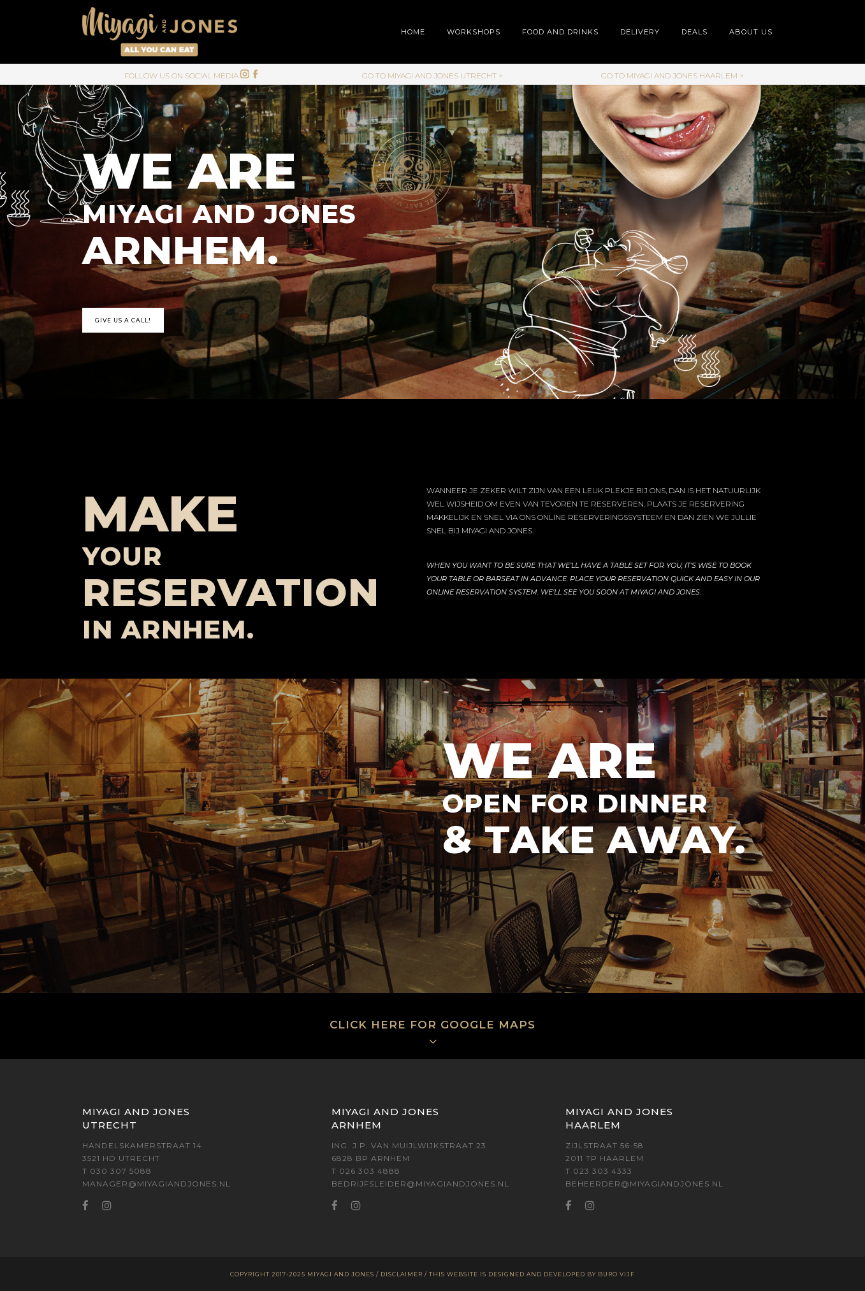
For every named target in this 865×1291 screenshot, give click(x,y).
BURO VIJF (616, 1274)
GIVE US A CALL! (123, 320)
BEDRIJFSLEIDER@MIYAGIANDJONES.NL (420, 1183)
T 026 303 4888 (365, 1171)
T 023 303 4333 (598, 1171)
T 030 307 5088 (117, 1171)
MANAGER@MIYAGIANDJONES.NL (156, 1183)
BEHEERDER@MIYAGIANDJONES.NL (644, 1183)
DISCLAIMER (402, 1274)
